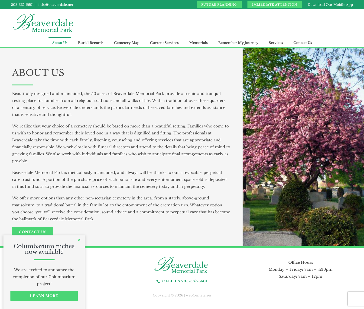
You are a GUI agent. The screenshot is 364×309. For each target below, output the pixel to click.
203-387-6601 (22, 5)
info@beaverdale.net (55, 5)
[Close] (79, 240)
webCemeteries (198, 295)
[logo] (182, 257)
